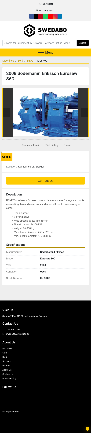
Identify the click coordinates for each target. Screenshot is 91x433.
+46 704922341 (46, 4)
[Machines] (8, 60)
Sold (4, 352)
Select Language (44, 10)
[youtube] (50, 16)
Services (6, 361)
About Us (6, 370)
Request (6, 365)
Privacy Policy (9, 378)
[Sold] (20, 60)
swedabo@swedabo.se (17, 334)
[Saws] (30, 60)
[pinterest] (40, 16)
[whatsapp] (45, 16)
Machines (7, 348)
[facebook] (31, 16)
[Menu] (41, 52)
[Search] (39, 43)
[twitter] (36, 16)
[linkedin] (60, 16)
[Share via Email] (30, 145)
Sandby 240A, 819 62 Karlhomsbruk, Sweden (24, 316)
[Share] (67, 145)
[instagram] (55, 16)
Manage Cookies (10, 411)
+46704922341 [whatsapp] (14, 329)
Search (83, 42)
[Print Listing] (51, 145)
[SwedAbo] (8, 403)
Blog (4, 357)
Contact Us (45, 181)
